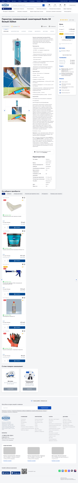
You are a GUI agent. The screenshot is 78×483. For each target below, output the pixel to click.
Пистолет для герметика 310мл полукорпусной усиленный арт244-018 (12, 284)
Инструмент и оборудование (8, 11)
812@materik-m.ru (5, 437)
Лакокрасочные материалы (55, 8)
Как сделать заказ (38, 420)
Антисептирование (52, 439)
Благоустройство (67, 11)
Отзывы (30, 31)
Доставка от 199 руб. (67, 420)
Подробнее (44, 152)
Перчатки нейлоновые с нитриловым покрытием (13, 350)
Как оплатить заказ (39, 422)
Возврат (25, 1)
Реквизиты (23, 425)
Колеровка (51, 420)
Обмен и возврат (38, 430)
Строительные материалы (18, 8)
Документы (37, 31)
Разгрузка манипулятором (54, 434)
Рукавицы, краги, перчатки (56, 193)
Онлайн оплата (72, 5)
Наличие (23, 31)
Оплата (19, 1)
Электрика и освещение (22, 11)
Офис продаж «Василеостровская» (59, 455)
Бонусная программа (39, 419)
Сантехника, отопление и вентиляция (53, 11)
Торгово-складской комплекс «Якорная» (11, 455)
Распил (50, 422)
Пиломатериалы (30, 8)
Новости (22, 423)
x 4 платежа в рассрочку (69, 33)
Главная (3, 16)
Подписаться (44, 408)
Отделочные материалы (41, 8)
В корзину (70, 37)
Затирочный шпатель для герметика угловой (12, 216)
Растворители (45, 193)
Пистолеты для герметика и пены (32, 193)
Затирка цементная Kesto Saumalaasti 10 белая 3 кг (13, 249)
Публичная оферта (25, 430)
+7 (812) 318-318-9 (64, 1)
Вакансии (45, 1)
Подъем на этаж (52, 436)
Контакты (39, 1)
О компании (32, 1)
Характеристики (15, 31)
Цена (4, 254)
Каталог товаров (8, 16)
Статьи (36, 427)
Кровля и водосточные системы (36, 11)
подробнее (10, 389)
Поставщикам (24, 422)
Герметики (31, 16)
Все (3, 193)
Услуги (8, 1)
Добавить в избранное (39, 431)
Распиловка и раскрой (53, 433)
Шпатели (9, 193)
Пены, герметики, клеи (25, 16)
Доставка (14, 1)
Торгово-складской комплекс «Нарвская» (36, 455)
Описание (5, 31)
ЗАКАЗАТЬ (29, 389)
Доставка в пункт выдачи (54, 419)
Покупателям (38, 416)
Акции (3, 1)
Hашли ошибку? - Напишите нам (39, 400)
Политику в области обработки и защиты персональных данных (31, 411)
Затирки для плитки (18, 193)
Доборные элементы (53, 440)
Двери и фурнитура (68, 8)
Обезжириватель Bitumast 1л (9, 316)
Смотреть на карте (7, 460)
